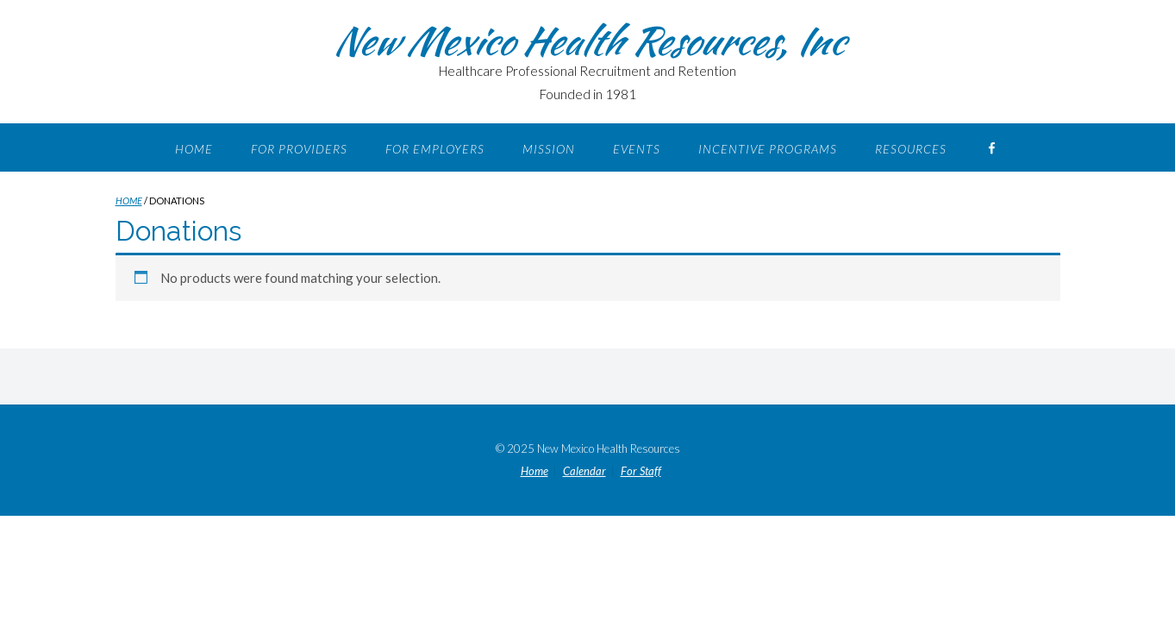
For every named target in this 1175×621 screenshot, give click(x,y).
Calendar (584, 471)
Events (636, 148)
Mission (548, 148)
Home (194, 148)
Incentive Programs (767, 148)
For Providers (299, 148)
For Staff (641, 471)
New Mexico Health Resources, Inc (588, 40)
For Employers (434, 148)
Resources (911, 148)
